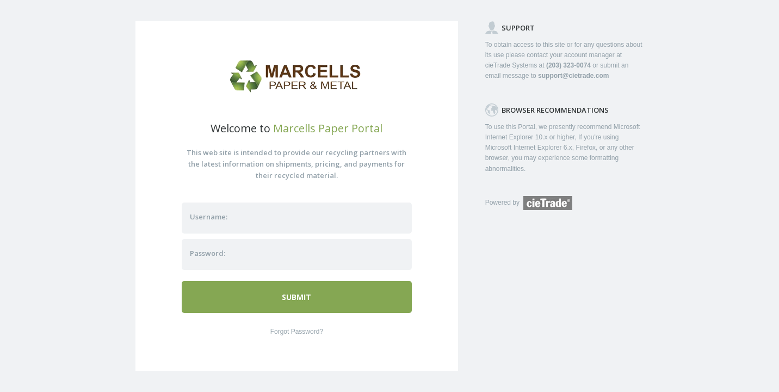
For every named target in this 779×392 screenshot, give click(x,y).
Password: (207, 253)
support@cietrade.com (573, 75)
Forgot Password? (296, 331)
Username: (208, 217)
